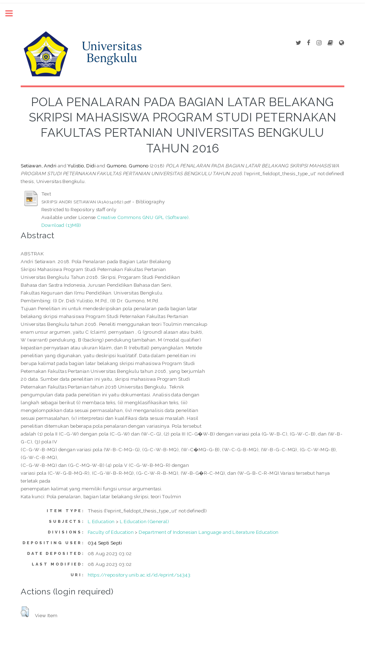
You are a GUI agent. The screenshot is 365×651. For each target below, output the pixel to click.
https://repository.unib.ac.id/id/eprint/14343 (139, 575)
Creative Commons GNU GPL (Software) (143, 217)
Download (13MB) (61, 225)
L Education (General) (144, 521)
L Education (101, 521)
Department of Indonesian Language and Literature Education (208, 532)
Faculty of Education (111, 532)
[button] (25, 611)
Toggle (13, 13)
